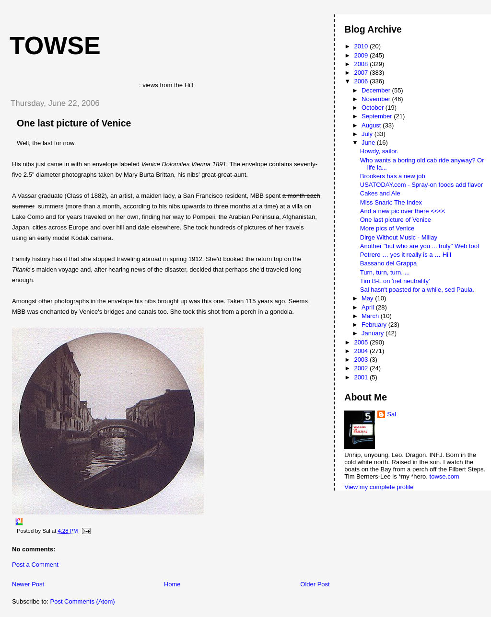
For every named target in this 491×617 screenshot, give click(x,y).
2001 (362, 377)
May (368, 298)
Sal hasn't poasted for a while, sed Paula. (417, 289)
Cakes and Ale (380, 193)
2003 (362, 359)
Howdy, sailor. (379, 151)
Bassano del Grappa (388, 263)
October (374, 107)
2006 (362, 81)
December (377, 90)
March (371, 316)
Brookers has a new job (392, 176)
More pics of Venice (387, 228)
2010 (362, 46)
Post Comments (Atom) (82, 601)
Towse (55, 45)
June (369, 142)
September (378, 116)
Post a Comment (35, 564)
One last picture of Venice (74, 123)
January (374, 333)
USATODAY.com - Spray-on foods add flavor (421, 184)
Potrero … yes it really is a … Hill (405, 254)
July (368, 133)
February (375, 324)
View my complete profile (378, 487)
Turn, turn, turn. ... (385, 272)
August (372, 125)
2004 (362, 350)
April (369, 307)
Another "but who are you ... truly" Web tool (419, 246)
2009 (362, 55)
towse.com (444, 476)
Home (172, 584)
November (377, 99)
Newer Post (28, 584)
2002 (362, 368)
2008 (362, 64)
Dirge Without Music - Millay (398, 237)
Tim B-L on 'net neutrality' (395, 281)
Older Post (314, 584)
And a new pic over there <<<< (402, 211)
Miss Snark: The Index (391, 202)
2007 (362, 72)
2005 (362, 342)
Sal (391, 414)
